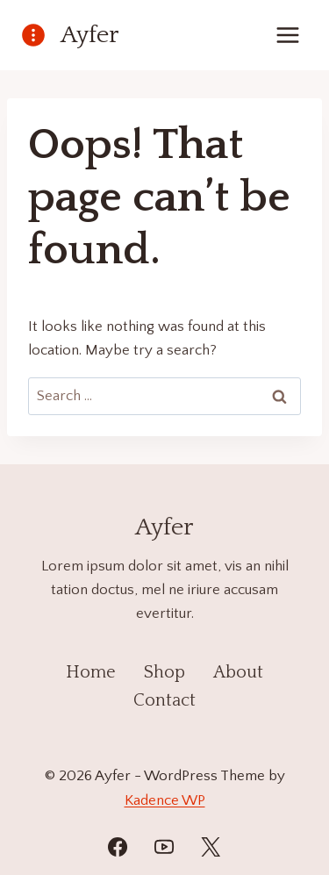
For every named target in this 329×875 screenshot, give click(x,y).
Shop (164, 672)
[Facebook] (117, 847)
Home (91, 672)
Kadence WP (165, 800)
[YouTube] (164, 847)
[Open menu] (287, 35)
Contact (164, 700)
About (238, 672)
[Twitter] (210, 847)
